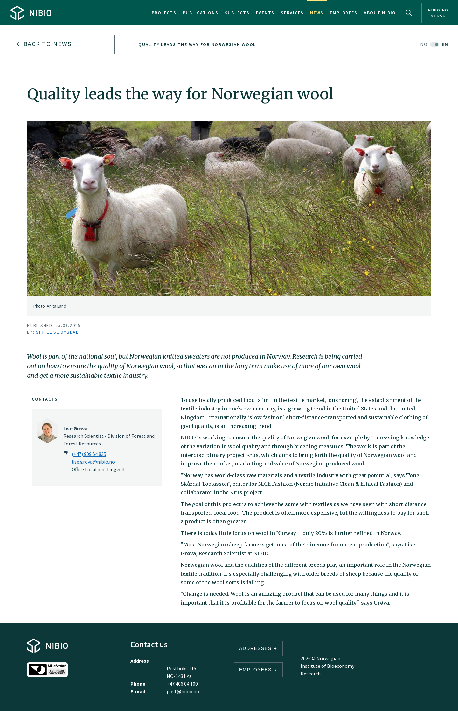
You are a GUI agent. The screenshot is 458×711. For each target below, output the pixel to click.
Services (292, 13)
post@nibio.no (183, 691)
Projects (164, 13)
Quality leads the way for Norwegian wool (197, 44)
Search (408, 12)
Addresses (258, 648)
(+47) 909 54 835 (89, 454)
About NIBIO (380, 13)
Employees (343, 13)
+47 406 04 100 (182, 684)
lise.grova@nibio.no (93, 461)
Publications (201, 13)
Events (265, 13)
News (316, 13)
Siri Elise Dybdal (57, 332)
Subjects (237, 13)
